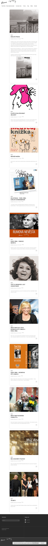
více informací (35, 543)
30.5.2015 (19, 288)
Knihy (12, 35)
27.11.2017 (19, 158)
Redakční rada (4, 529)
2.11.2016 (19, 201)
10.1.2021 (19, 38)
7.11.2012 (19, 419)
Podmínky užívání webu (5, 528)
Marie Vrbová (14, 38)
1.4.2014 (19, 376)
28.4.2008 (19, 502)
